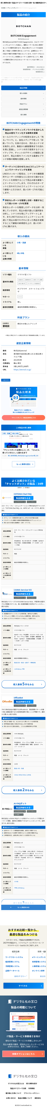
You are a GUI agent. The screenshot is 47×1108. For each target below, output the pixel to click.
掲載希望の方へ (40, 3)
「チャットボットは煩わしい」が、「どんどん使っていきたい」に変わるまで (21, 451)
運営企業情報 (23, 109)
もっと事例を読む (23, 464)
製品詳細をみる (23, 498)
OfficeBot (18, 697)
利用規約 (31, 1088)
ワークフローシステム (14, 957)
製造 (15, 662)
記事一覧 (31, 3)
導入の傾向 (23, 93)
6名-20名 (20, 253)
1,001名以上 (18, 669)
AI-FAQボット (20, 803)
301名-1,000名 (26, 775)
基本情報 (23, 98)
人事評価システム (39, 966)
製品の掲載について (25, 1098)
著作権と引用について (13, 1093)
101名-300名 (18, 775)
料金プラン (23, 104)
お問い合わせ (11, 1098)
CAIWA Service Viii (23, 589)
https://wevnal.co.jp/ (22, 369)
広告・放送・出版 (22, 662)
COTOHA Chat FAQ (22, 493)
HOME (3, 8)
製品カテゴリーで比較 (20, 3)
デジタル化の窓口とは (16, 1083)
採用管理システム (39, 961)
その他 (16, 881)
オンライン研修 (38, 970)
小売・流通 (21, 242)
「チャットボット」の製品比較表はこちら (23, 418)
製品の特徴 (23, 88)
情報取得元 (40, 72)
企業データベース (12, 970)
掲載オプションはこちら (23, 1053)
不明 (23, 669)
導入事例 (23, 114)
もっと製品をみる (23, 907)
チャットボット (12, 8)
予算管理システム (12, 966)
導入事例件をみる (23, 683)
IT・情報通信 (32, 662)
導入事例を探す (6, 3)
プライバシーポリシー (32, 1093)
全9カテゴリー (20, 976)
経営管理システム (12, 961)
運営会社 (38, 1098)
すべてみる (23, 985)
